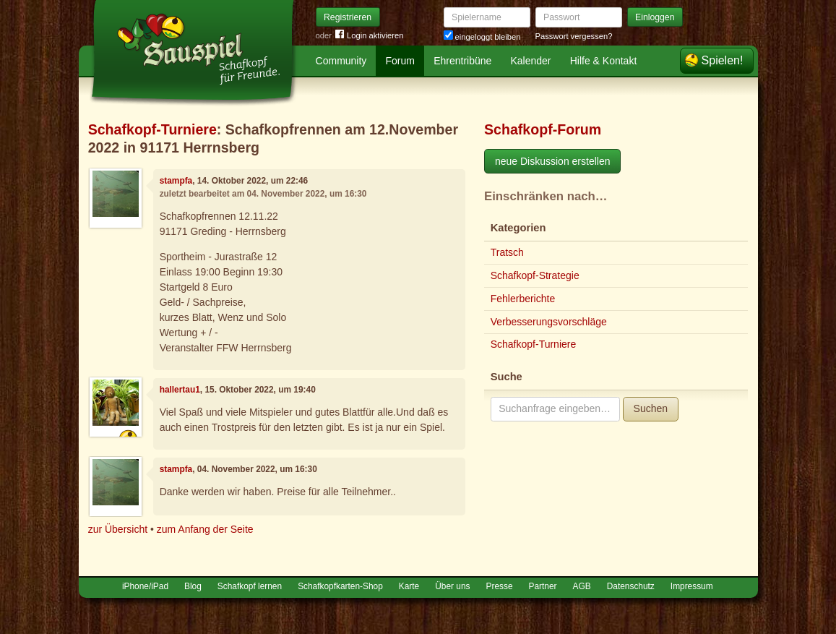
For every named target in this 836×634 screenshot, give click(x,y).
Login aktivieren (369, 36)
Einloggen (655, 17)
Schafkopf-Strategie (535, 275)
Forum (400, 61)
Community (341, 61)
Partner (543, 586)
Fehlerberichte (523, 298)
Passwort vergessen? (574, 36)
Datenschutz (631, 586)
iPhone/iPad (145, 586)
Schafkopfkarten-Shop (340, 586)
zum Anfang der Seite (205, 529)
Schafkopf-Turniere (152, 129)
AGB (582, 586)
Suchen (651, 408)
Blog (193, 586)
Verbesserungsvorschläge (549, 321)
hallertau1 (180, 390)
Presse (499, 586)
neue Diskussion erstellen (553, 161)
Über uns (452, 586)
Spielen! (723, 60)
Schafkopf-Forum (542, 129)
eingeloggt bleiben (482, 37)
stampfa (176, 181)
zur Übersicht (117, 529)
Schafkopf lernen (249, 586)
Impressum (692, 586)
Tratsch (507, 252)
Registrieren (347, 17)
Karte (409, 586)
